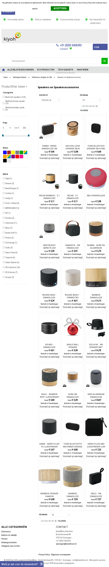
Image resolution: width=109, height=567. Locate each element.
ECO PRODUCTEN (45, 70)
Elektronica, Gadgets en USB (42, 77)
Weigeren (73, 9)
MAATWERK (82, 70)
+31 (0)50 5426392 (71, 45)
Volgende (84, 110)
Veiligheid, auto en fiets (10, 546)
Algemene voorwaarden (61, 555)
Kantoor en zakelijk (9, 535)
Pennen (4, 539)
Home (3, 69)
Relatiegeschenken (19, 77)
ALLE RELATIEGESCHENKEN (20, 70)
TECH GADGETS (65, 70)
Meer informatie (43, 9)
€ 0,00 (96, 47)
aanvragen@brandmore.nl (66, 544)
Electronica (6, 531)
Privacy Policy (44, 555)
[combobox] (56, 61)
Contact (64, 48)
